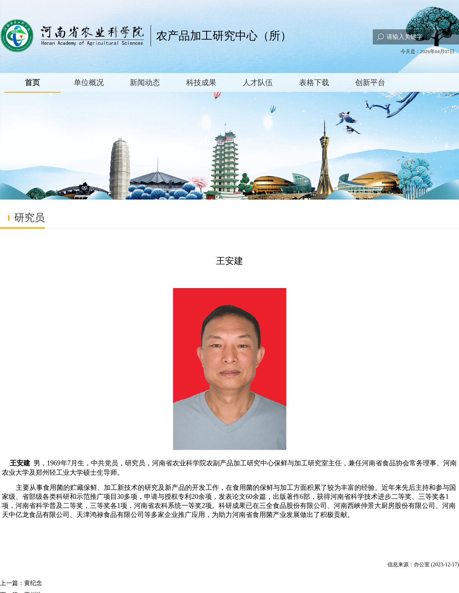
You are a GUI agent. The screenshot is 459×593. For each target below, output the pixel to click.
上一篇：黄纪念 (21, 583)
